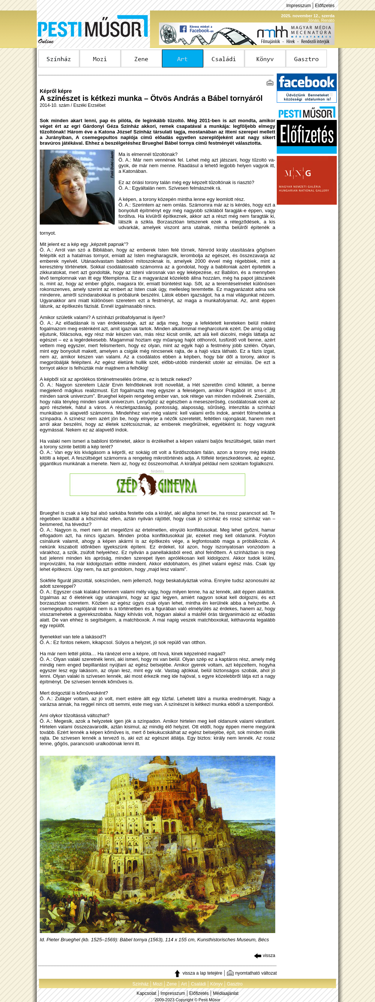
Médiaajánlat (225, 993)
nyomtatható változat (251, 973)
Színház (140, 984)
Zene (171, 984)
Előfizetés (324, 5)
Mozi (157, 984)
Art (184, 984)
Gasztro (235, 984)
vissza (264, 955)
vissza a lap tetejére (198, 973)
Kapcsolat (146, 993)
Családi (198, 984)
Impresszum (298, 5)
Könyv (216, 984)
